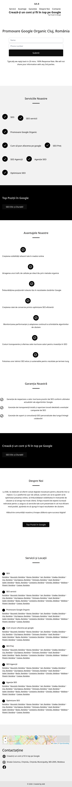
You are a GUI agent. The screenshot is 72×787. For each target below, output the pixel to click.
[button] (36, 737)
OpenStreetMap (64, 743)
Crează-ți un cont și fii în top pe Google (23, 756)
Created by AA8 (39, 784)
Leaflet (54, 743)
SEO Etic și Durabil (14, 206)
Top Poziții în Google (36, 524)
